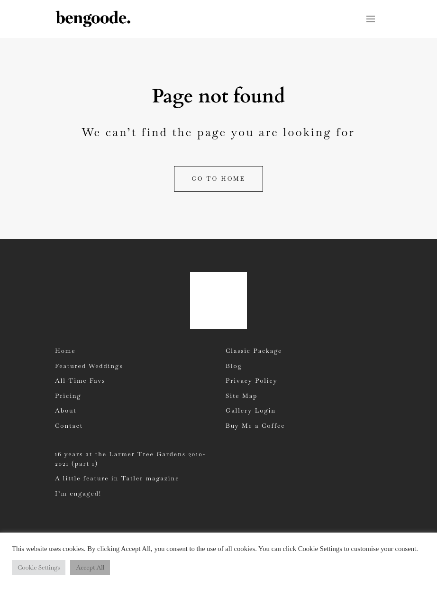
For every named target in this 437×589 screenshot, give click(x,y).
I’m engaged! (78, 493)
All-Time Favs (80, 381)
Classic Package (254, 351)
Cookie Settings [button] (39, 567)
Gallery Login (251, 410)
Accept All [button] (90, 567)
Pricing (68, 396)
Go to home (218, 179)
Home (65, 351)
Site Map (241, 396)
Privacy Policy (251, 381)
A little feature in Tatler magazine (117, 478)
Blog (234, 366)
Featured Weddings (89, 366)
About (66, 410)
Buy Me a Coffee (255, 426)
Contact (69, 426)
